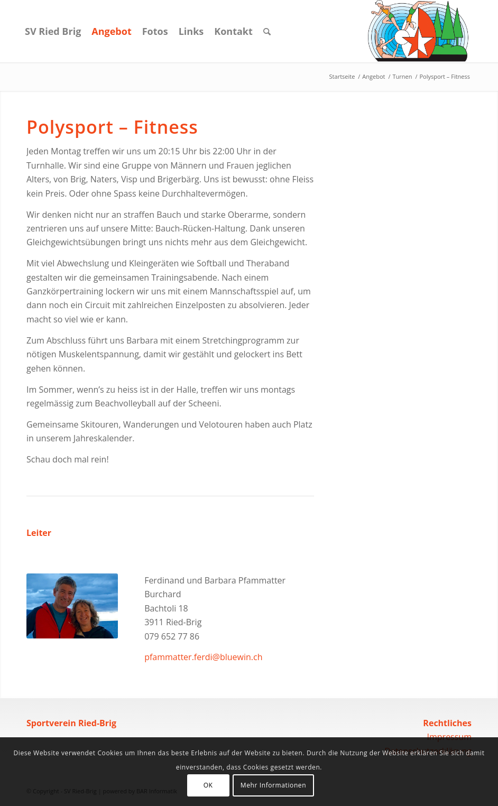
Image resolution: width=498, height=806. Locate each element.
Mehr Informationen (273, 785)
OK (208, 785)
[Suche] (267, 31)
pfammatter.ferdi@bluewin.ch (203, 657)
